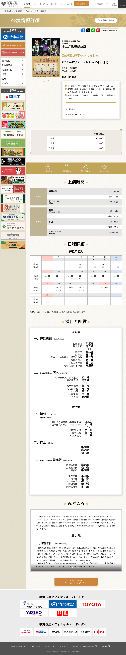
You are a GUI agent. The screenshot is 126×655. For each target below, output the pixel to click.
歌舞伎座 (6, 60)
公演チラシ (83, 4)
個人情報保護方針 (88, 646)
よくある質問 (74, 646)
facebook (83, 30)
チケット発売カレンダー (14, 52)
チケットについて (66, 4)
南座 (4, 74)
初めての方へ (54, 4)
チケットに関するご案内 (19, 646)
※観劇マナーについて (75, 114)
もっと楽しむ (44, 4)
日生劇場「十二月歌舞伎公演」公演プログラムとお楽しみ (90, 86)
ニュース (34, 4)
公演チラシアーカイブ (15, 45)
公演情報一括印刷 (107, 20)
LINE (93, 30)
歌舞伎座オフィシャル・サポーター (13, 90)
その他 (27, 11)
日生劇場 (69, 109)
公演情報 (27, 4)
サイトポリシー (49, 646)
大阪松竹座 (7, 69)
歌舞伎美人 (9, 11)
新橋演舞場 (7, 65)
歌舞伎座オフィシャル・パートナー (13, 31)
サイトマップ (36, 646)
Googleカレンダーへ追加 (109, 30)
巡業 (4, 78)
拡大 (46, 81)
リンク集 (62, 646)
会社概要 (104, 646)
